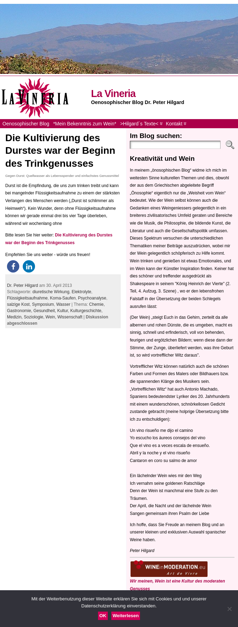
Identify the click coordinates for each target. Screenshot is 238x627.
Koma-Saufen (63, 298)
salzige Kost (18, 304)
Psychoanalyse (92, 298)
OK (102, 615)
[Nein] (229, 608)
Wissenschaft (69, 317)
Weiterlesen (126, 615)
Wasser (63, 304)
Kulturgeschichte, (86, 310)
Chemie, (97, 304)
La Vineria (113, 93)
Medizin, (15, 317)
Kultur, (63, 310)
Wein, (51, 317)
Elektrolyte (81, 291)
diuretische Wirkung (51, 291)
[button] (13, 266)
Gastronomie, (20, 310)
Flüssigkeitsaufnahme (27, 298)
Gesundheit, (45, 310)
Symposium (43, 304)
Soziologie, (35, 317)
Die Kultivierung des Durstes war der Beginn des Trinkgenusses (60, 150)
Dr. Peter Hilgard (22, 285)
